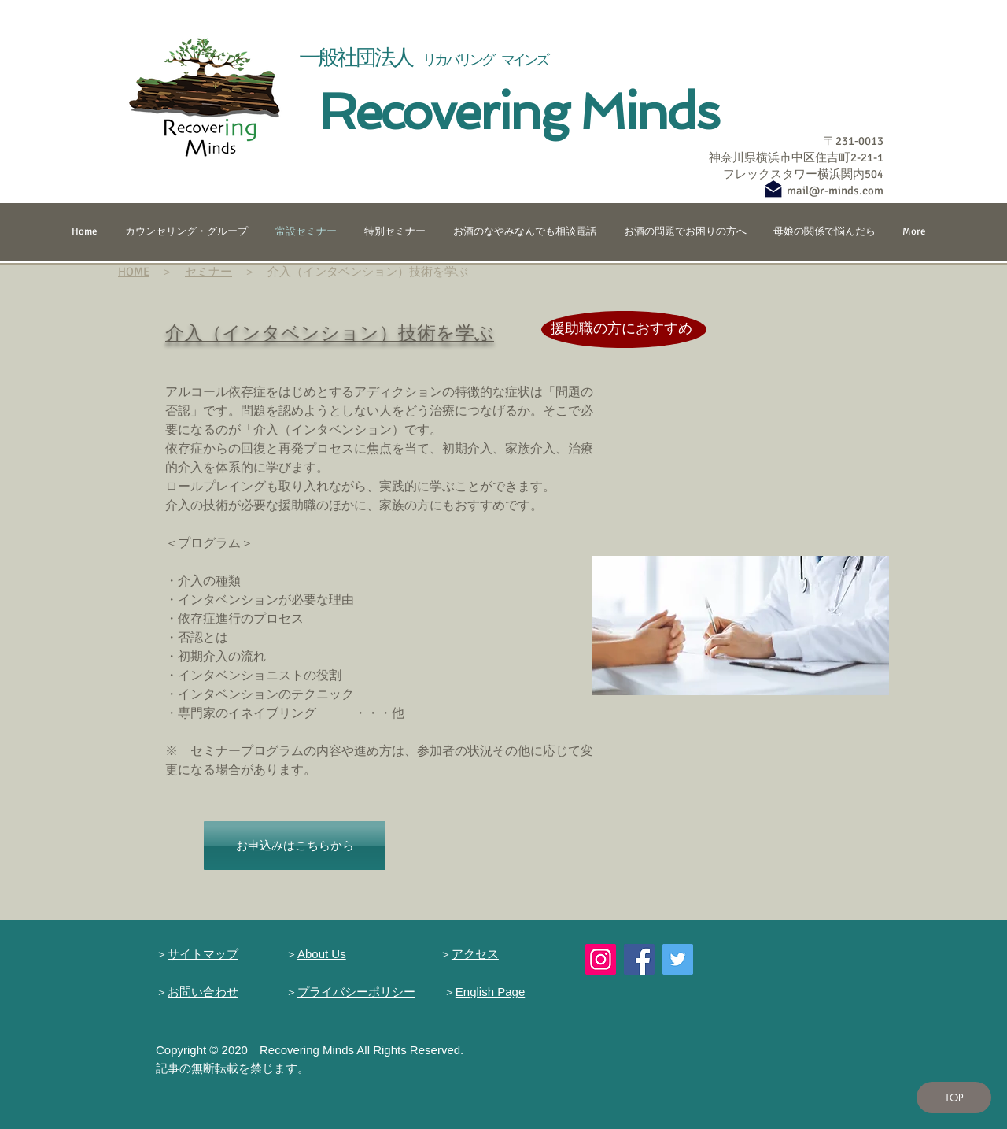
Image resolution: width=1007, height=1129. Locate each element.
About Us (321, 954)
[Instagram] (600, 959)
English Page (490, 991)
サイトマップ (203, 954)
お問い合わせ (203, 991)
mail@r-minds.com (835, 190)
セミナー (208, 272)
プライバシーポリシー (356, 991)
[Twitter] (677, 959)
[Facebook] (639, 959)
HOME (133, 272)
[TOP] (954, 1097)
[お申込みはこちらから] (294, 845)
